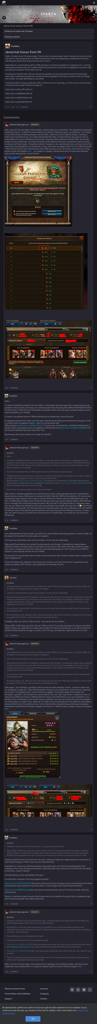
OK (33, 1018)
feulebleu (15, 46)
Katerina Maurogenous (19, 124)
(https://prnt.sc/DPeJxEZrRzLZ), (30, 425)
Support (8, 998)
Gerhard (12, 578)
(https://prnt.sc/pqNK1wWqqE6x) (73, 428)
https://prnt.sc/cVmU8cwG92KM (18, 883)
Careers (43, 998)
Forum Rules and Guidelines (18, 993)
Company (44, 993)
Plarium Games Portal (15, 988)
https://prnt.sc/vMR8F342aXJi (17, 890)
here (29, 151)
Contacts (44, 988)
